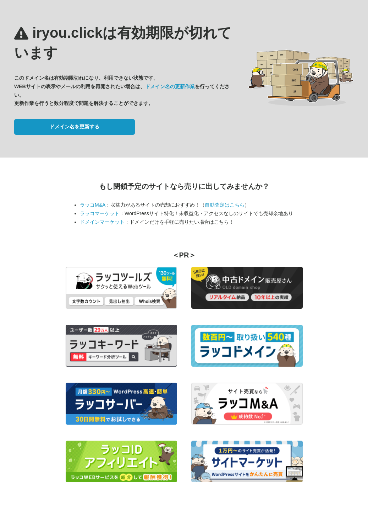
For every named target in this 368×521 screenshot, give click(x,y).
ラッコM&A (92, 205)
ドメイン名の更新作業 (170, 86)
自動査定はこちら (225, 205)
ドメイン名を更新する (74, 126)
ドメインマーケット (102, 222)
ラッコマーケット (100, 213)
